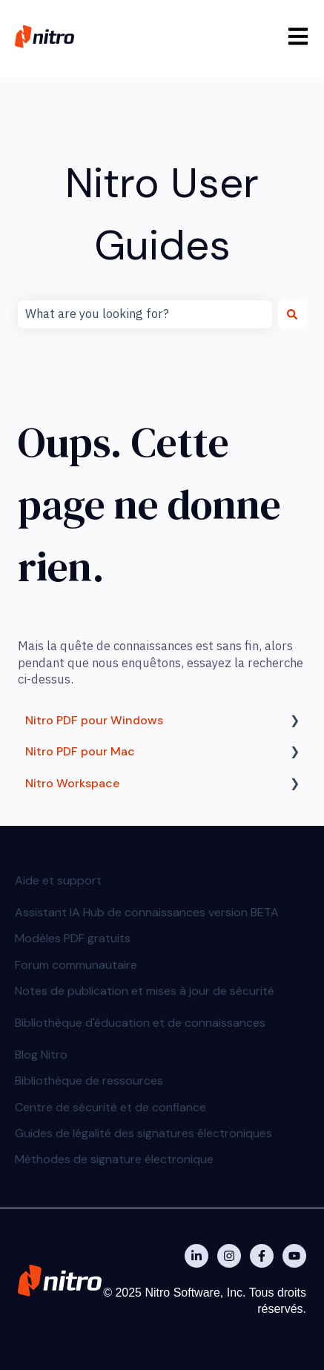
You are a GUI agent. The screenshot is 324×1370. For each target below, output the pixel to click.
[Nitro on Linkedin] (196, 1256)
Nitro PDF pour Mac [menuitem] (80, 751)
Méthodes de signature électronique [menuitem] (114, 1159)
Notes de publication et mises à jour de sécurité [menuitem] (144, 991)
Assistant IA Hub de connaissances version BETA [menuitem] (147, 912)
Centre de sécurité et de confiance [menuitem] (110, 1107)
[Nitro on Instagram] (229, 1256)
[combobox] (145, 314)
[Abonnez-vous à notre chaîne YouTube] (294, 1256)
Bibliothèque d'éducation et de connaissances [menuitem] (140, 1022)
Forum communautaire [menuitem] (76, 965)
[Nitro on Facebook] (262, 1256)
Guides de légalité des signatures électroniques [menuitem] (143, 1133)
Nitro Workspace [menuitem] (72, 783)
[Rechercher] (292, 314)
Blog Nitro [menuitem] (41, 1054)
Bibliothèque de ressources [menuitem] (89, 1080)
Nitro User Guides (162, 214)
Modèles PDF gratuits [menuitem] (72, 938)
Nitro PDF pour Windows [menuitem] (94, 720)
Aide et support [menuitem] (58, 880)
